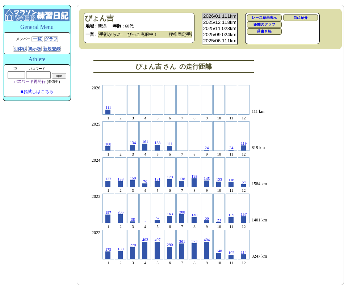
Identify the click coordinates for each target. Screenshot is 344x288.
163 (170, 217)
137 (108, 182)
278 (133, 251)
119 (244, 146)
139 (231, 218)
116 (231, 182)
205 (121, 216)
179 (170, 181)
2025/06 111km (219, 41)
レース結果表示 (264, 18)
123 (219, 182)
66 (206, 219)
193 (195, 180)
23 (218, 220)
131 (158, 182)
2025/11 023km (219, 29)
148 (219, 254)
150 (133, 181)
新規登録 (51, 48)
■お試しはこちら (36, 91)
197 (108, 216)
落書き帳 (264, 31)
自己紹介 (300, 18)
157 (244, 217)
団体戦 (19, 48)
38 (132, 220)
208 (182, 216)
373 (195, 249)
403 (145, 248)
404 (207, 248)
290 (170, 250)
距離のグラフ (264, 24)
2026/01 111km (219, 16)
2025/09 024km (219, 35)
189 (121, 253)
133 (121, 182)
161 (145, 145)
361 (182, 249)
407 (158, 248)
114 (244, 254)
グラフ (51, 39)
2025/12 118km (219, 23)
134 (133, 145)
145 (207, 181)
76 (144, 183)
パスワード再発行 (30, 81)
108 (108, 146)
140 (195, 218)
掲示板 (34, 48)
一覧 (37, 39)
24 (206, 148)
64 (243, 183)
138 (158, 145)
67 (157, 219)
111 (108, 109)
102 (231, 254)
